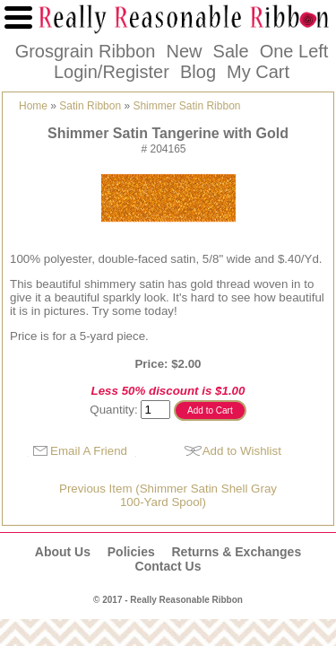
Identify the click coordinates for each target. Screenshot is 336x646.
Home (33, 106)
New (184, 51)
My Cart (258, 72)
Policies (131, 552)
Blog (198, 72)
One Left (294, 51)
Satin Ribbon (90, 106)
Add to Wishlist (241, 451)
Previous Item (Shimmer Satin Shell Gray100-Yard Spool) (168, 495)
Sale (231, 51)
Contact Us (168, 566)
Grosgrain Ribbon (85, 51)
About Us (62, 552)
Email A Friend (88, 451)
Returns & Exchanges (236, 552)
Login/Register (111, 72)
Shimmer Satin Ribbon (186, 106)
